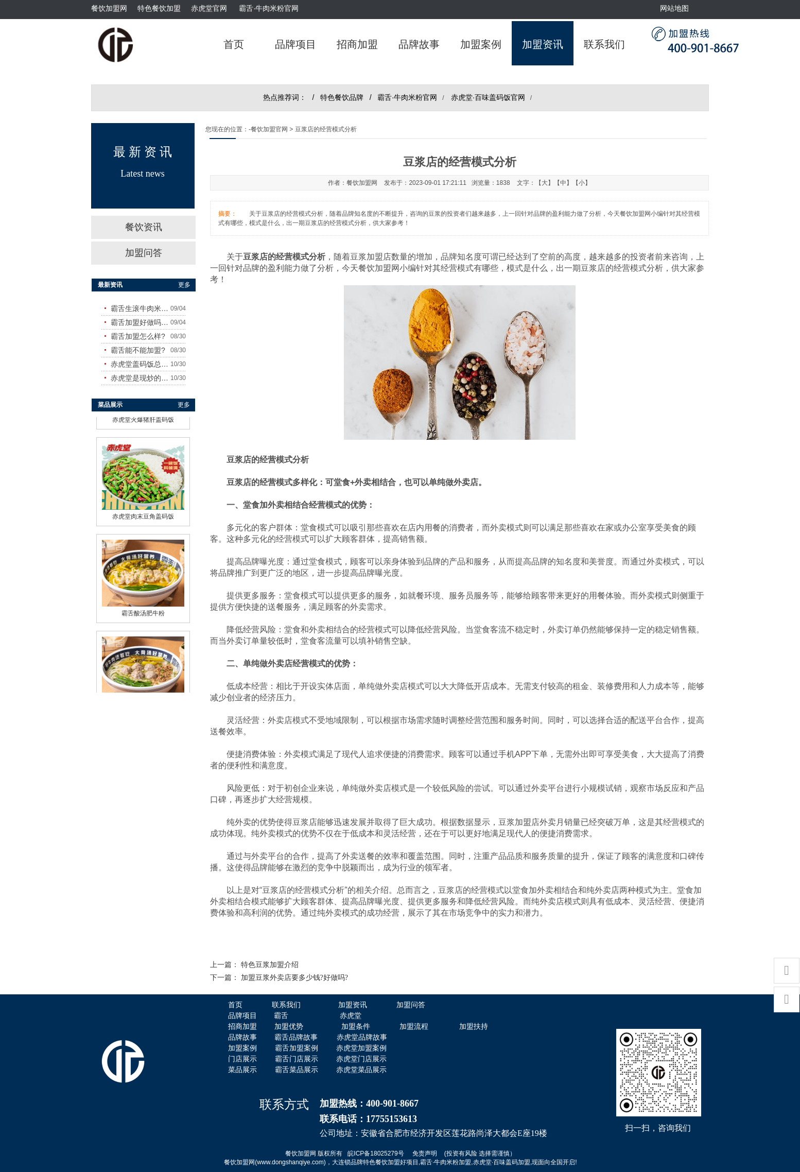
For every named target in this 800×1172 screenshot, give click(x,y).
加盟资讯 (542, 44)
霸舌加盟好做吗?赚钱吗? (140, 322)
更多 (184, 284)
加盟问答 (143, 253)
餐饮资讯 (143, 227)
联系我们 (604, 44)
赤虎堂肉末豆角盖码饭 (143, 514)
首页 (233, 44)
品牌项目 (295, 44)
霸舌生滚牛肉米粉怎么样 (140, 308)
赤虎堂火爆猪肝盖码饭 (143, 417)
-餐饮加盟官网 (268, 129)
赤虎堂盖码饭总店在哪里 (140, 364)
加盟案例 (480, 44)
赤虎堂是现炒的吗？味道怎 (140, 378)
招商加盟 (357, 44)
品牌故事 (419, 44)
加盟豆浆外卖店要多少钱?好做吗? (294, 977)
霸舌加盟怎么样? (138, 336)
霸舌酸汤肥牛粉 (143, 610)
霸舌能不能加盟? (138, 350)
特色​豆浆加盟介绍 (270, 965)
